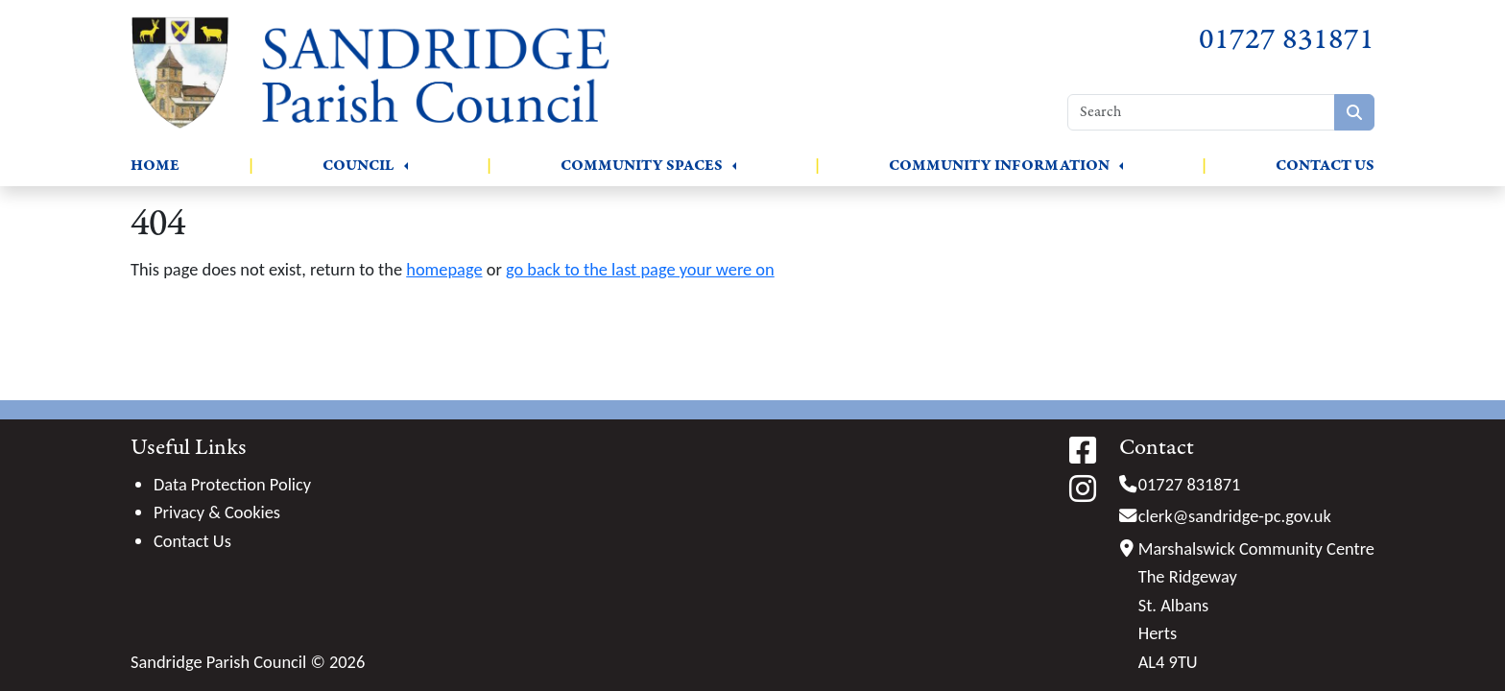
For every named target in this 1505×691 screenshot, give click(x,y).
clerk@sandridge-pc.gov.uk (1234, 516)
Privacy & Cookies (217, 512)
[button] (406, 166)
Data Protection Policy (232, 484)
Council (358, 165)
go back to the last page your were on (640, 269)
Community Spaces (642, 165)
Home (155, 165)
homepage (444, 269)
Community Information (999, 165)
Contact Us (1325, 165)
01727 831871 (1286, 39)
